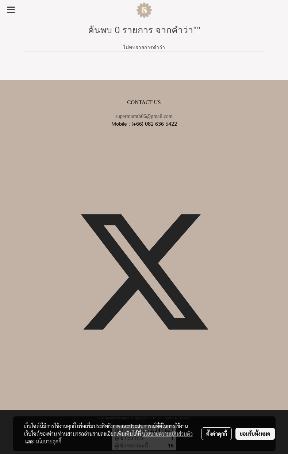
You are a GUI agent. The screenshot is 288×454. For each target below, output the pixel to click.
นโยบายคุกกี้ (48, 441)
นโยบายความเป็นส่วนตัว (167, 433)
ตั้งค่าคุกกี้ (216, 433)
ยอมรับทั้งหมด (255, 433)
